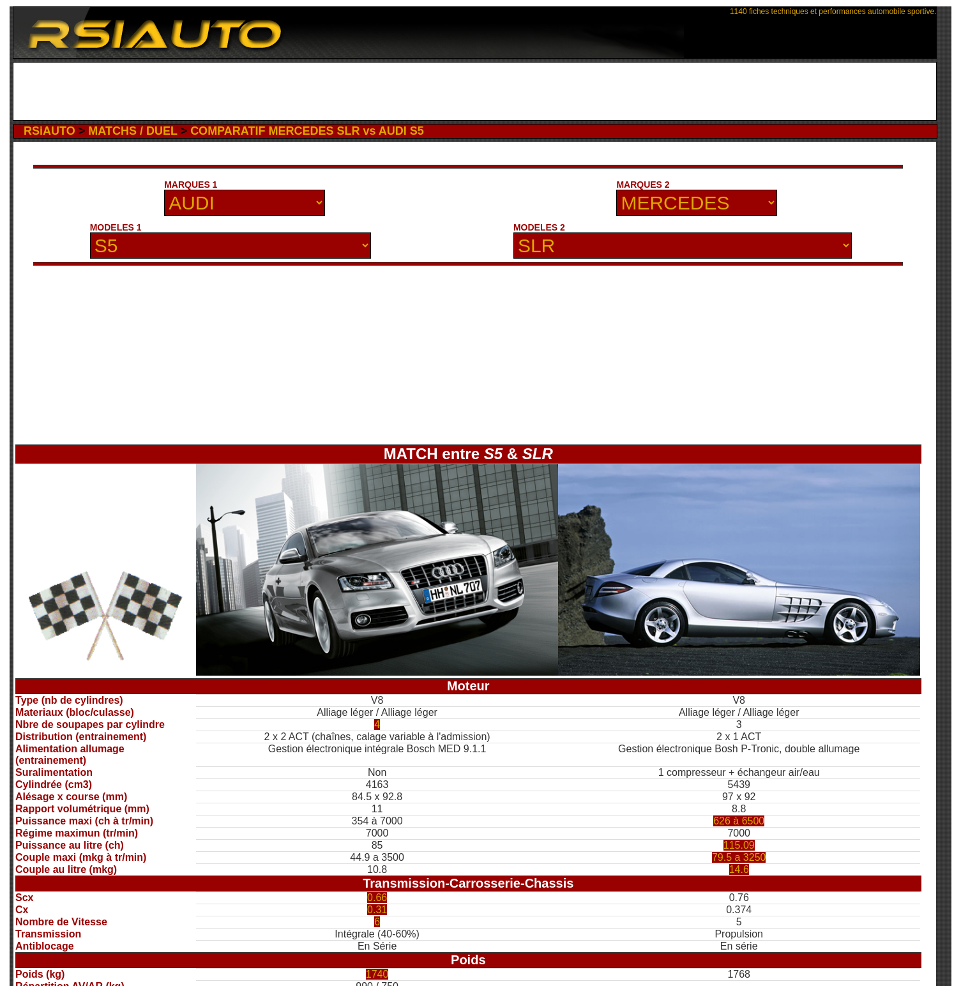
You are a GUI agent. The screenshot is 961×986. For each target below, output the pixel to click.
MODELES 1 (116, 227)
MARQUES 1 (190, 184)
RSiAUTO (49, 131)
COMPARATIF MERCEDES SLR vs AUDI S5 (307, 131)
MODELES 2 (539, 227)
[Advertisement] (475, 91)
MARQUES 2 (642, 184)
